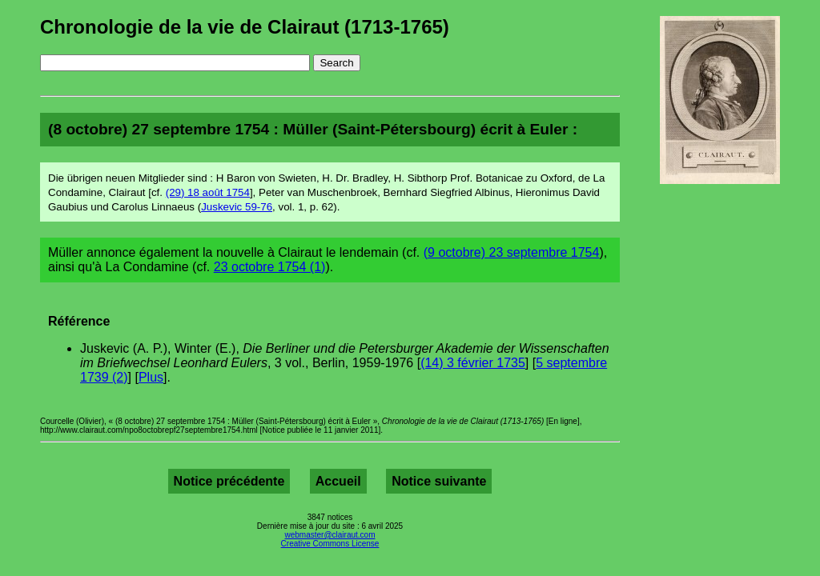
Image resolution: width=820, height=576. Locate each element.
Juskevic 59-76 (236, 207)
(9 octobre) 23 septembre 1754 (512, 252)
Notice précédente (229, 481)
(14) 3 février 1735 (472, 363)
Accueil (338, 481)
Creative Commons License (330, 543)
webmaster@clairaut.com (330, 534)
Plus (151, 377)
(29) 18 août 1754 (208, 192)
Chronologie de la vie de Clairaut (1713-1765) (244, 27)
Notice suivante (439, 481)
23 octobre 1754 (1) (270, 267)
